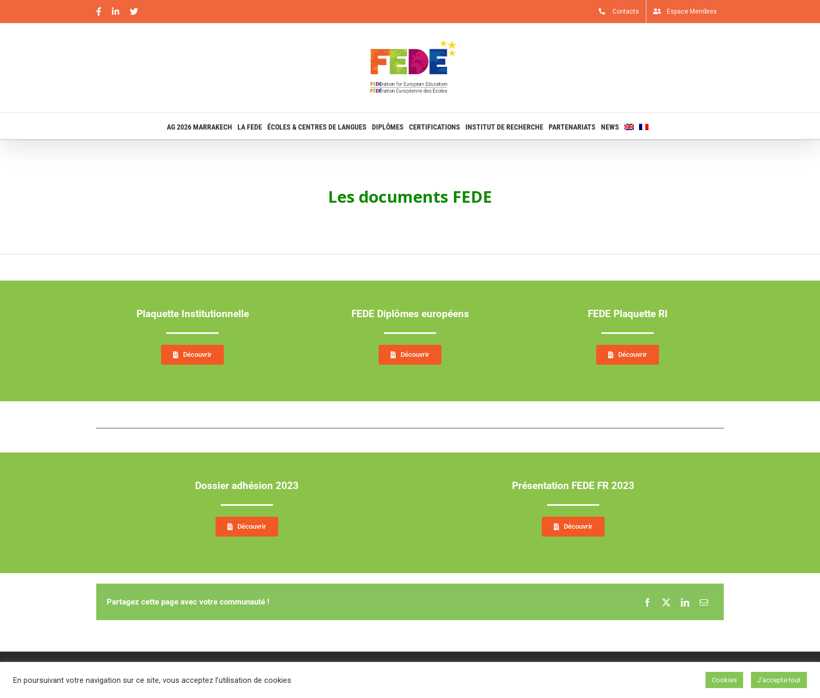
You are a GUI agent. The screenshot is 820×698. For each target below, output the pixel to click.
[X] (666, 602)
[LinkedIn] (685, 602)
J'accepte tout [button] (779, 680)
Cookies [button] (724, 680)
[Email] (703, 602)
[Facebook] (647, 602)
